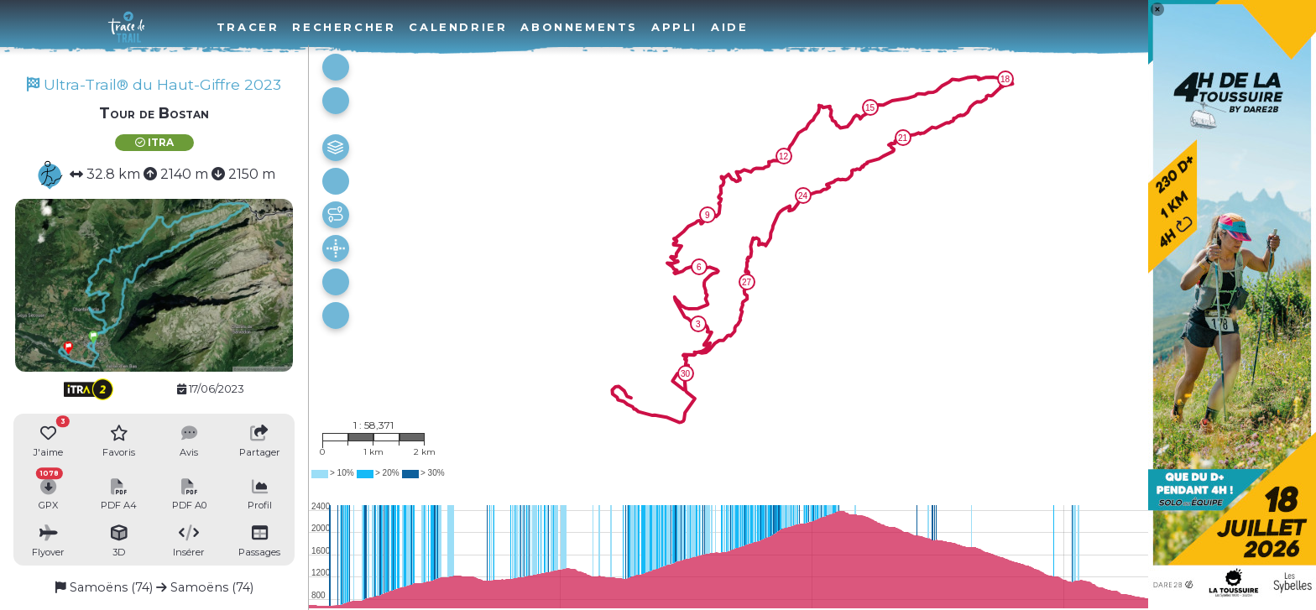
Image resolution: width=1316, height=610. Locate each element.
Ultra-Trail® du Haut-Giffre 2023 (154, 84)
